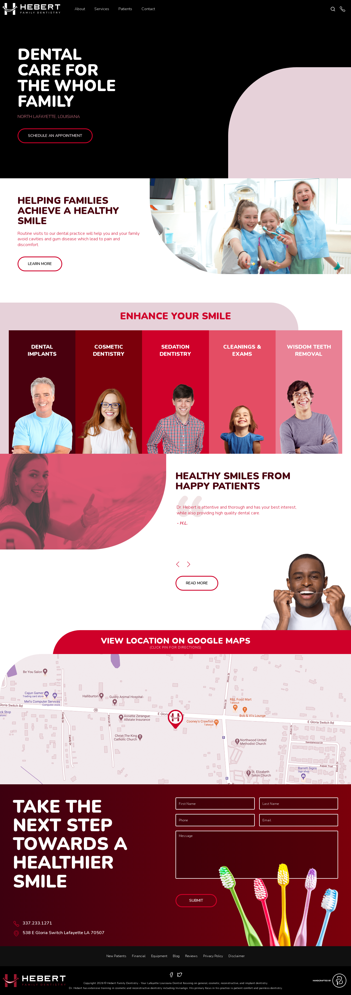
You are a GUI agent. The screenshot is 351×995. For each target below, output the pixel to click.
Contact (148, 9)
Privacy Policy (213, 956)
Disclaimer (236, 956)
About (80, 9)
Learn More (40, 263)
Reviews (191, 956)
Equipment (159, 956)
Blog (176, 956)
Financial (139, 956)
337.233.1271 (37, 923)
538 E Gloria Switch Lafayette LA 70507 (63, 933)
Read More (197, 583)
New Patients (116, 956)
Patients (125, 9)
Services (101, 9)
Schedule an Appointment (55, 135)
